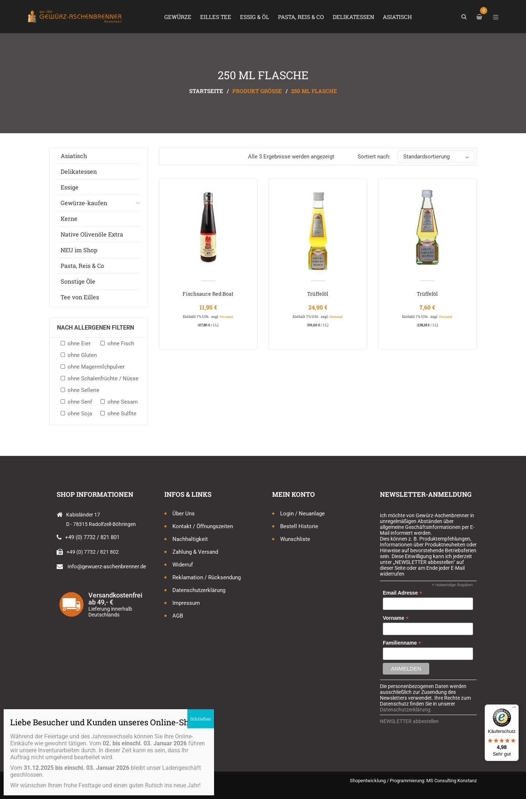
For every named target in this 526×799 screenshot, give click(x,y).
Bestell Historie (299, 526)
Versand (226, 317)
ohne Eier (79, 343)
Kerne (69, 218)
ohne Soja (80, 413)
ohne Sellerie (83, 390)
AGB (177, 615)
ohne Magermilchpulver (96, 367)
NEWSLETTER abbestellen (409, 721)
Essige (70, 187)
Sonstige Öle (78, 281)
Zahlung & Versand (195, 552)
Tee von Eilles (80, 297)
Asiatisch (74, 156)
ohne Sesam (122, 402)
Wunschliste (295, 539)
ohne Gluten (82, 355)
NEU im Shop (79, 250)
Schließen (200, 719)
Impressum (186, 603)
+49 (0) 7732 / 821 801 (92, 537)
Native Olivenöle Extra (92, 234)
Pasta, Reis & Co (82, 265)
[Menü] (514, 708)
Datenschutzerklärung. (406, 709)
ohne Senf (80, 402)
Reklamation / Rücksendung (206, 577)
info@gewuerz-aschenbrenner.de (107, 566)
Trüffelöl (317, 293)
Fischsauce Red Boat (208, 293)
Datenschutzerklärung (198, 590)
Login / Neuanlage (302, 513)
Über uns (183, 513)
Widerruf (182, 564)
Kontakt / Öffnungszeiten (202, 526)
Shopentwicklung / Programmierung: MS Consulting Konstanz (413, 780)
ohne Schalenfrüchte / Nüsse (103, 378)
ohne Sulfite (121, 413)
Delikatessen (79, 171)
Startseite (206, 91)
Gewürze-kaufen (84, 203)
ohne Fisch (120, 343)
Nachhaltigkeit (190, 539)
